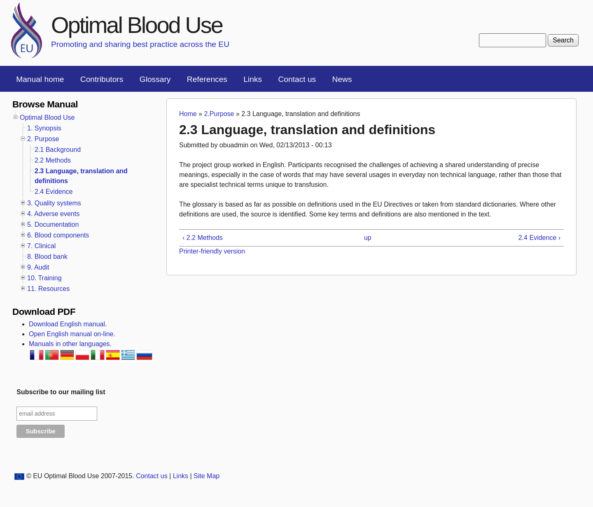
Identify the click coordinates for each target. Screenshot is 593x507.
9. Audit (38, 267)
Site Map (206, 475)
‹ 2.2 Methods (202, 237)
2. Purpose (43, 138)
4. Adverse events (53, 213)
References (207, 79)
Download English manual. (68, 324)
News (342, 79)
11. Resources (48, 288)
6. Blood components (58, 235)
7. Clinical (41, 245)
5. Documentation (53, 224)
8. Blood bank (47, 256)
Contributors (102, 79)
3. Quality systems (54, 203)
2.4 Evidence (54, 191)
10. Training (44, 277)
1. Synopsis (44, 128)
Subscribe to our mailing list (60, 391)
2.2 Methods (53, 160)
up (367, 237)
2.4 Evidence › (539, 237)
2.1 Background (58, 149)
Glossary (155, 79)
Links (252, 79)
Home (188, 113)
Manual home (40, 79)
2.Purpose (219, 113)
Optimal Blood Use (136, 25)
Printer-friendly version (212, 251)
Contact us (297, 79)
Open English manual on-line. (72, 333)
